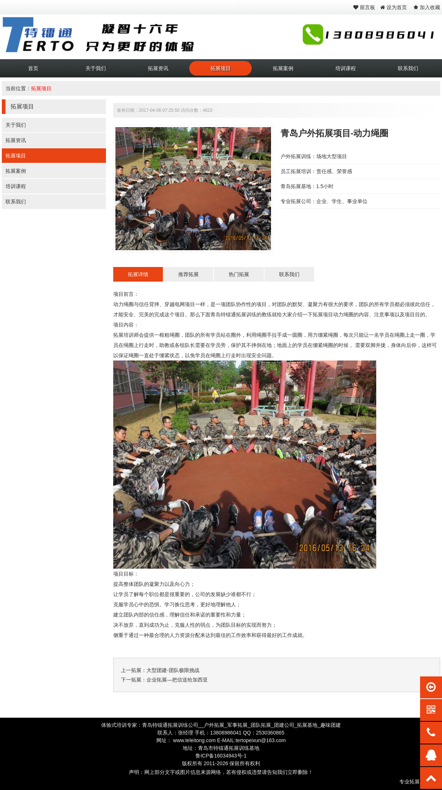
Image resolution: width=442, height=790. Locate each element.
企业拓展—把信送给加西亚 (177, 680)
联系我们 (408, 68)
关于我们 (95, 68)
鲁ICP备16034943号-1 (221, 756)
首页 (33, 68)
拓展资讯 (158, 68)
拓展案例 (283, 68)
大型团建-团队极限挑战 (172, 670)
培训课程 (345, 68)
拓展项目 (220, 68)
